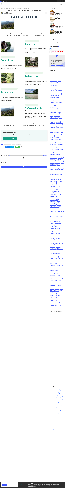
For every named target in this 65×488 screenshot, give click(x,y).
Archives (56, 97)
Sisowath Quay (52, 268)
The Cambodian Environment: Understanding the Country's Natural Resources (58, 19)
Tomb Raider (61, 283)
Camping (57, 127)
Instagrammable (52, 174)
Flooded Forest (59, 159)
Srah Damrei (58, 275)
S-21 (51, 260)
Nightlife (57, 216)
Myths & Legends (60, 211)
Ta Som (60, 280)
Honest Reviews (60, 172)
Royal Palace (61, 258)
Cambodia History (53, 125)
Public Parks (58, 246)
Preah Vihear (52, 245)
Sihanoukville (59, 265)
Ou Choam (57, 219)
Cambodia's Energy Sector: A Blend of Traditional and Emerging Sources (58, 32)
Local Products (52, 201)
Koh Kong (62, 434)
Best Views (51, 114)
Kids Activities (57, 189)
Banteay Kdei (62, 396)
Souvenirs (51, 273)
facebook (53, 49)
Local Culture (52, 196)
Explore (8, 4)
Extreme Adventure (53, 152)
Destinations (14, 4)
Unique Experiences (53, 293)
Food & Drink (61, 161)
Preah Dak (58, 241)
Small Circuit (52, 270)
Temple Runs (52, 283)
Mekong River (57, 208)
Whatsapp (17, 146)
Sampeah (57, 260)
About (33, 4)
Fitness (56, 157)
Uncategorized (6, 8)
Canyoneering (52, 129)
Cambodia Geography (59, 124)
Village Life (52, 297)
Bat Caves (56, 107)
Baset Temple (52, 107)
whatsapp (61, 49)
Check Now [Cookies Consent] (7, 482)
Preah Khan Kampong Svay (59, 243)
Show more (45, 155)
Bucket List (52, 119)
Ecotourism (57, 149)
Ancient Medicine (52, 87)
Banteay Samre (52, 397)
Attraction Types (52, 100)
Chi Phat (61, 132)
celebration (55, 130)
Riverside (51, 258)
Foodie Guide (52, 162)
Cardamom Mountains (59, 129)
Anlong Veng (57, 95)
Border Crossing (57, 117)
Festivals (60, 156)
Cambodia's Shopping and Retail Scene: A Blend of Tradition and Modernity (59, 25)
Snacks (56, 270)
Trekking (61, 288)
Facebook (7, 146)
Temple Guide (59, 282)
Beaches (51, 110)
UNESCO (57, 292)
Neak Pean (55, 214)
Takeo (51, 282)
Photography (54, 451)
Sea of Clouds (52, 261)
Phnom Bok (52, 228)
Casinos (51, 130)
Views (56, 295)
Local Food (52, 199)
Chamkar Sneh (56, 132)
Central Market (61, 130)
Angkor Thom (52, 393)
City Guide (61, 410)
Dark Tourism (61, 142)
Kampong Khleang (58, 177)
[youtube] (60, 1)
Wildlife (56, 305)
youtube (61, 51)
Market (51, 206)
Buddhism (56, 119)
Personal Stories (57, 223)
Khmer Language (52, 186)
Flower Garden (52, 161)
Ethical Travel (58, 416)
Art (59, 97)
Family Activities (59, 152)
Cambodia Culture (57, 122)
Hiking (61, 169)
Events (52, 417)
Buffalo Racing (58, 120)
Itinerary (55, 176)
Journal (59, 176)
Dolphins (60, 414)
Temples (56, 283)
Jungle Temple (52, 177)
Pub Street (57, 245)
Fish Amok (51, 157)
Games (57, 164)
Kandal (61, 181)
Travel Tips (57, 288)
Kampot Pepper (56, 181)
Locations (56, 203)
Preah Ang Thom (52, 241)
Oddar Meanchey (52, 218)
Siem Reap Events (52, 265)
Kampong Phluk (52, 179)
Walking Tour (57, 298)
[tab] (5, 4)
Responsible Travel (57, 255)
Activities (59, 82)
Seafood (57, 261)
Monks (60, 209)
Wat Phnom (52, 300)
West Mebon (52, 305)
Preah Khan (52, 243)
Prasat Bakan (52, 238)
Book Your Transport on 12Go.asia (10, 138)
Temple (54, 282)
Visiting (61, 297)
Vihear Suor (60, 295)
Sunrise (51, 278)
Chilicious (56, 134)
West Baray (59, 303)
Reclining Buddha (52, 251)
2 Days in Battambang (53, 82)
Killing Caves (52, 191)
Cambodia (9, 144)
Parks (51, 221)
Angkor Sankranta (60, 392)
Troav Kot (55, 290)
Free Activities (57, 162)
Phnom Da (51, 449)
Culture (56, 142)
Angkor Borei (52, 90)
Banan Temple (61, 102)
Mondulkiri (56, 209)
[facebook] (57, 1)
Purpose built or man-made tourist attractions (55, 248)
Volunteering (52, 298)
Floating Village (60, 157)
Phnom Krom (52, 231)
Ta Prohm (56, 280)
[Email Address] (57, 63)
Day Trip (51, 144)
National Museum (52, 213)
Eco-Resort (56, 147)
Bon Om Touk (52, 117)
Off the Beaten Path (59, 218)
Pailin (62, 219)
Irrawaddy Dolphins (59, 174)
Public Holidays (52, 246)
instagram (54, 51)
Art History (59, 394)
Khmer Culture (52, 184)
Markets (55, 206)
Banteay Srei (52, 105)
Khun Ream (51, 189)
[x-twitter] (59, 1)
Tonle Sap (51, 285)
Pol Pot (59, 236)
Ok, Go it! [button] (4, 485)
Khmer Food (58, 184)
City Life (51, 137)
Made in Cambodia (53, 204)
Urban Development (60, 293)
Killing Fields (57, 191)
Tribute (51, 290)
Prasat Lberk (52, 240)
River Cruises (61, 256)
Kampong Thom (58, 179)
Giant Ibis (58, 166)
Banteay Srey (57, 105)
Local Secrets (58, 201)
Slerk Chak (57, 268)
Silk (62, 265)
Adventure (51, 83)
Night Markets (52, 216)
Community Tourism (58, 139)
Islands (51, 176)
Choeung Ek (61, 134)
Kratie (55, 194)
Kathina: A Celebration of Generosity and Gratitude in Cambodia (59, 13)
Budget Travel (52, 120)
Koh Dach (57, 434)
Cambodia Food (52, 124)
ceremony (51, 132)
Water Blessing (57, 300)
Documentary (56, 414)
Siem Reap (55, 263)
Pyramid (54, 250)
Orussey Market (52, 219)
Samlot (54, 260)
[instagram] (62, 1)
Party (54, 221)
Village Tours (57, 297)
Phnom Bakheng (52, 226)
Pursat (51, 250)
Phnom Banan (58, 226)
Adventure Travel (57, 83)
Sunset (55, 278)
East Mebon (52, 147)
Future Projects (52, 164)
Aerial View (52, 85)
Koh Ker (60, 434)
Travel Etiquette (52, 287)
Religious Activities (57, 253)
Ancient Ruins (59, 87)
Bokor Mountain (56, 115)
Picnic (55, 236)
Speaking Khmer (56, 273)
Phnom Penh (52, 233)
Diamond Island (60, 144)
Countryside (52, 142)
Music (55, 211)
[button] (61, 4)
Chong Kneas (55, 410)
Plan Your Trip (27, 4)
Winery (60, 305)
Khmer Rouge (60, 432)
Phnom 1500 (58, 447)
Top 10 (55, 285)
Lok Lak (60, 203)
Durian (62, 414)
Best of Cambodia (58, 112)
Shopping (51, 263)
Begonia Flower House (57, 110)
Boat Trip (51, 115)
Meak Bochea (60, 206)
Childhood (51, 134)
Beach (50, 399)
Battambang (58, 398)
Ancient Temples (52, 88)
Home (5, 4)
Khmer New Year (59, 186)
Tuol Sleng (59, 290)
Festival (56, 156)
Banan (57, 102)
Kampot (51, 181)
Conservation (54, 412)
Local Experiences (58, 198)
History (51, 172)
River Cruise (56, 256)
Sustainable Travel (60, 278)
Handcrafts (51, 169)
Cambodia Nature (59, 125)
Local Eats (57, 196)
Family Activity (52, 154)
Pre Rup (56, 240)
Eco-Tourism (52, 149)
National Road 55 (59, 213)
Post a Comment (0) (24, 166)
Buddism (60, 119)
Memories (51, 209)
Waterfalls (61, 302)
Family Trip (51, 156)
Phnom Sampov (57, 233)
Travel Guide (58, 287)
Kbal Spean (58, 430)
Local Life (56, 199)
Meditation (51, 208)
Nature (51, 214)
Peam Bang (51, 223)
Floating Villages (52, 159)
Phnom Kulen (57, 231)
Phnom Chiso (57, 228)
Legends (58, 194)
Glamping (51, 167)
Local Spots (52, 203)
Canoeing (61, 127)
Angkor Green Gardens (59, 90)
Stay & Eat (20, 4)
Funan (62, 162)
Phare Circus (54, 447)
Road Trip (55, 258)
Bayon (62, 398)
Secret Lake (61, 261)
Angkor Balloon (58, 88)
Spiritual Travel (52, 275)
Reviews (51, 256)
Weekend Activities (53, 303)
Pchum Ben (58, 221)
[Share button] (21, 147)
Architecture (52, 97)
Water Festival (52, 302)
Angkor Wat (52, 95)
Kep (60, 430)
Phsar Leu (51, 236)
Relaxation (58, 251)
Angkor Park (52, 92)
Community (52, 139)
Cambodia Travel (52, 127)
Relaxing (51, 253)
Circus (58, 410)
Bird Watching (57, 114)
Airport (56, 85)
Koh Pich (51, 194)
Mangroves (58, 204)
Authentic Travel (58, 100)
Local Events (52, 198)
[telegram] (64, 1)
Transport (59, 285)
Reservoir (51, 255)
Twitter (13, 146)
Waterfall (57, 302)
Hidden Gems (57, 169)
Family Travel (58, 154)
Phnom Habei (55, 449)
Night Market (60, 214)
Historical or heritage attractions (55, 171)
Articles (5, 144)
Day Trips (55, 144)
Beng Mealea (52, 112)
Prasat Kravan (58, 238)
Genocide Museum (53, 166)
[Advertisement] (57, 330)
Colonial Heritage (56, 137)
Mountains (51, 211)
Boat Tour (61, 114)
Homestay (55, 172)
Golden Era (56, 167)
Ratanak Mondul (59, 250)
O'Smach (61, 216)
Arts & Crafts (51, 395)
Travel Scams (52, 288)
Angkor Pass (57, 92)
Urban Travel (52, 295)
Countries (13, 144)
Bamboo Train (52, 102)
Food (57, 161)
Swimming (51, 280)
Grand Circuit (61, 167)
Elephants (61, 149)
